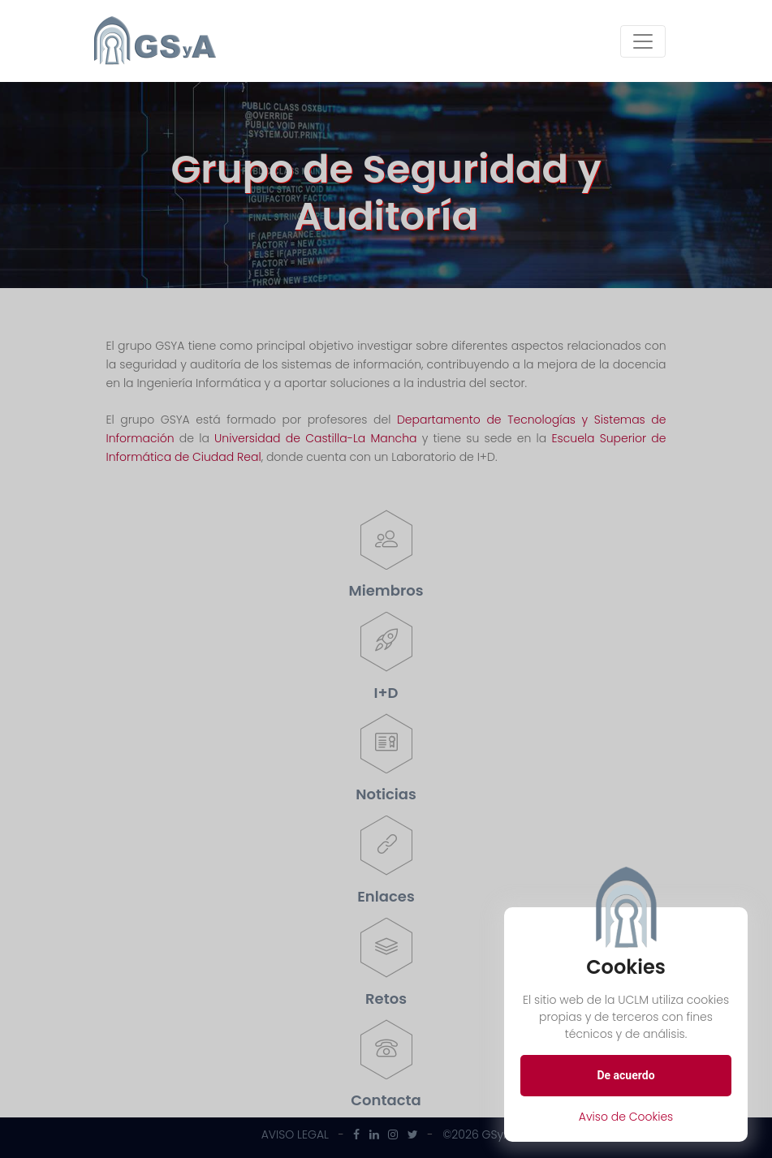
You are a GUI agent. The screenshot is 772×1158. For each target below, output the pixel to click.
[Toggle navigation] (643, 41)
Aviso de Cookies (626, 1116)
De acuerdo (625, 1075)
